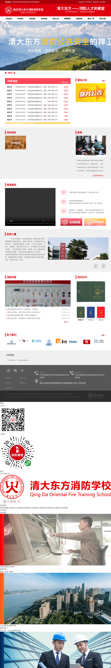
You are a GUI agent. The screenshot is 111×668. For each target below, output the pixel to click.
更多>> (66, 322)
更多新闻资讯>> (98, 175)
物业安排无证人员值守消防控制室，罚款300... (92, 167)
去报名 (66, 87)
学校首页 (9, 18)
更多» (104, 81)
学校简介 (20, 18)
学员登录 (88, 2)
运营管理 (8, 388)
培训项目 (32, 18)
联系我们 (23, 383)
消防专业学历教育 (61, 508)
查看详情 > (4, 569)
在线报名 (95, 2)
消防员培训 (51, 508)
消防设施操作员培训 (7, 508)
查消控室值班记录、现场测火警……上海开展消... (93, 164)
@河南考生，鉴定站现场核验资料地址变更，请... (93, 171)
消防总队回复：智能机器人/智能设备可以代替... (24, 318)
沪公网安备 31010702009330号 (63, 394)
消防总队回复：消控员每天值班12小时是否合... (24, 312)
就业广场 (91, 18)
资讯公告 (55, 18)
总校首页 (81, 2)
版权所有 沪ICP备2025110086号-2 (45, 394)
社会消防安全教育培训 (23, 508)
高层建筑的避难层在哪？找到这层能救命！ (22, 315)
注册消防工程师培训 (38, 508)
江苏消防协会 (11, 360)
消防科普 (79, 18)
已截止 (66, 94)
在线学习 (8, 383)
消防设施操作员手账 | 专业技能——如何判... (23, 309)
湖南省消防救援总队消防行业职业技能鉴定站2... (93, 160)
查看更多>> (65, 82)
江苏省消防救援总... (23, 360)
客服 (1, 403)
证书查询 (102, 2)
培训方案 (102, 18)
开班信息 (44, 18)
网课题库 (67, 18)
